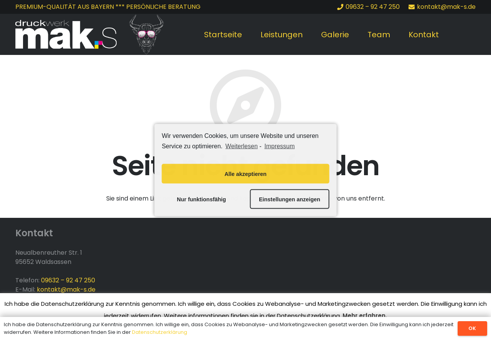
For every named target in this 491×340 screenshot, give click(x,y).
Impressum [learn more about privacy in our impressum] (279, 146)
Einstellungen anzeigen (289, 199)
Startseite (223, 34)
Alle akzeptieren (245, 174)
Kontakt (424, 34)
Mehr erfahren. (365, 316)
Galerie (335, 34)
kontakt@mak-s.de (66, 289)
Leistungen (281, 34)
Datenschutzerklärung (159, 332)
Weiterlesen (242, 146)
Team (378, 34)
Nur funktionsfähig (201, 199)
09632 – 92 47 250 (68, 280)
